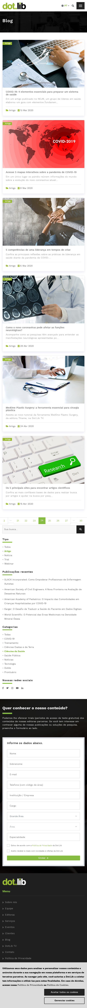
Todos (7, 547)
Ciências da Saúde (14, 651)
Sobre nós (11, 902)
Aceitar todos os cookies (64, 992)
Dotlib (7, 668)
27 (66, 521)
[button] (65, 6)
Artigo (7, 551)
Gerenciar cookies (64, 1000)
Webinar (9, 564)
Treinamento (11, 643)
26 (58, 521)
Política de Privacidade (42, 846)
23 (34, 521)
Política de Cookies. (58, 985)
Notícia (8, 555)
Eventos (10, 927)
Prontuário (10, 672)
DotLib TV (11, 946)
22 (26, 521)
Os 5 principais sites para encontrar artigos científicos (38, 488)
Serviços (10, 921)
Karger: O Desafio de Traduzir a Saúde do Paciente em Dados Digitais (43, 609)
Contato (9, 952)
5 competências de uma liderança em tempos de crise (38, 250)
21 (18, 521)
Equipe (9, 909)
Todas (7, 635)
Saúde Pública (12, 655)
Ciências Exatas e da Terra (19, 647)
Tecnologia (10, 664)
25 (49, 521)
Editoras (10, 915)
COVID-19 (9, 639)
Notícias (8, 660)
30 (81, 521)
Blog (7, 940)
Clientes (10, 933)
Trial (6, 559)
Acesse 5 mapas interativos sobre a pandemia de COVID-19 (41, 172)
